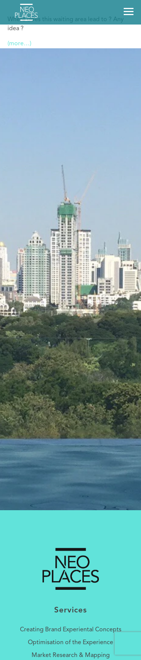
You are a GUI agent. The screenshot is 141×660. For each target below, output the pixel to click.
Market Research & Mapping (71, 655)
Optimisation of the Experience (70, 643)
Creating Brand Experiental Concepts (70, 630)
